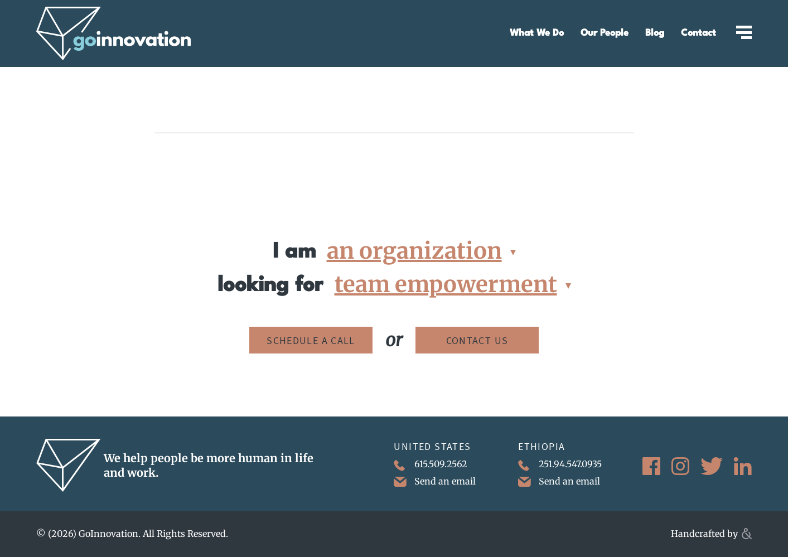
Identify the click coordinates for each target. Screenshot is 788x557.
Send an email (435, 481)
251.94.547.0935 (560, 464)
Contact (698, 33)
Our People (605, 33)
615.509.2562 (430, 464)
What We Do (537, 33)
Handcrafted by (711, 533)
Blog (654, 33)
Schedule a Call (311, 340)
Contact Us (477, 340)
